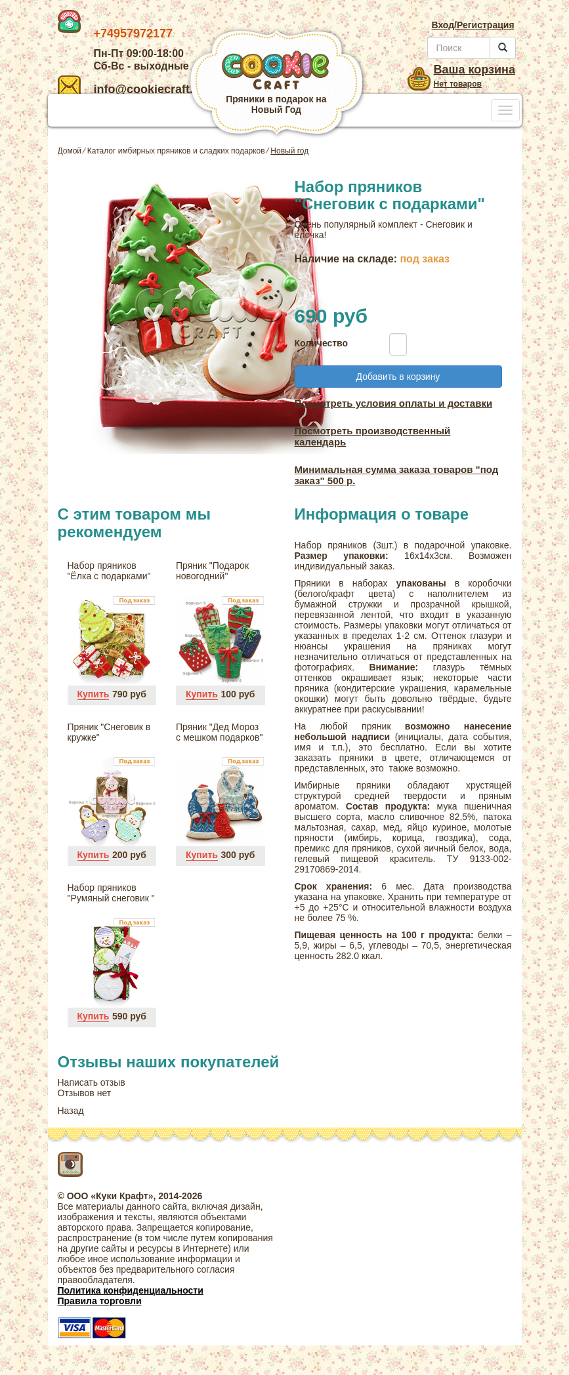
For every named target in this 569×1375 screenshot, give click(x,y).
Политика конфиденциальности (130, 1290)
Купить (93, 694)
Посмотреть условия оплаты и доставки (394, 403)
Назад (71, 1110)
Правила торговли (100, 1301)
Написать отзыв (91, 1082)
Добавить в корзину (398, 376)
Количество (318, 343)
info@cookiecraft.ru (131, 89)
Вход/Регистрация (472, 25)
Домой (70, 150)
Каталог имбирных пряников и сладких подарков (176, 150)
